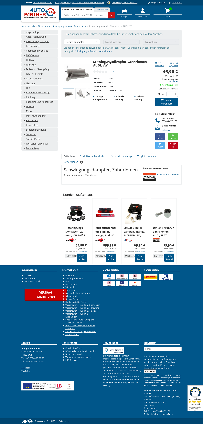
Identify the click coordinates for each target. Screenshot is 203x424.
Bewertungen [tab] (73, 162)
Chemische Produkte (36, 50)
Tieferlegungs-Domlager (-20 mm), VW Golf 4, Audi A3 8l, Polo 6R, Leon (75, 232)
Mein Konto (30, 278)
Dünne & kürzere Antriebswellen (80, 351)
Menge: (161, 94)
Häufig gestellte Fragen (76, 302)
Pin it (173, 145)
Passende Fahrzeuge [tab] (122, 156)
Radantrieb (31, 120)
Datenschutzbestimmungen (162, 385)
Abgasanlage (32, 32)
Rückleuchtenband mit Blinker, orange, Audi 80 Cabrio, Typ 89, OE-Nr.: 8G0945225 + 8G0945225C (105, 232)
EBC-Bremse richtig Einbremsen (80, 331)
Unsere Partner (72, 299)
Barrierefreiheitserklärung (77, 293)
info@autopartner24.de (32, 361)
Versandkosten (173, 81)
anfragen (166, 130)
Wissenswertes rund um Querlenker (82, 305)
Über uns (69, 275)
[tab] (77, 9)
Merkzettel (175, 2)
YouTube (25, 371)
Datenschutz (71, 284)
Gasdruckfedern (33, 78)
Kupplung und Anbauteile (38, 101)
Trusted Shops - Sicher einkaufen (124, 2)
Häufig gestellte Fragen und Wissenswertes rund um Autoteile (79, 2)
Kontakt (28, 275)
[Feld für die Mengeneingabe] (172, 94)
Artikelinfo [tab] (69, 156)
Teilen (160, 137)
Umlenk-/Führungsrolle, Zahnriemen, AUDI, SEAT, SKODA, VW (163, 232)
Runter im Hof (72, 334)
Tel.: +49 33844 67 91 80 (42, 2)
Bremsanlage (32, 46)
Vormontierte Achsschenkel (78, 357)
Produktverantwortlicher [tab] (93, 156)
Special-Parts (32, 139)
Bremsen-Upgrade (74, 354)
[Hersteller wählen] (82, 42)
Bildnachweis (71, 296)
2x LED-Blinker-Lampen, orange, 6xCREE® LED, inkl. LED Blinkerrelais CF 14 (134, 232)
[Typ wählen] (161, 42)
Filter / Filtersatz (33, 74)
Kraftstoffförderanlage (37, 92)
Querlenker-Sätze (73, 348)
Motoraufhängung (35, 115)
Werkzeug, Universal (36, 143)
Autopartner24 (28, 26)
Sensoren (30, 134)
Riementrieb (44, 26)
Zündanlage (31, 148)
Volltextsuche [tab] (102, 9)
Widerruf (69, 287)
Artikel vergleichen (173, 64)
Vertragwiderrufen (46, 295)
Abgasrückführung (35, 36)
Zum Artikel (81, 257)
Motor (28, 111)
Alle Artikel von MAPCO (168, 174)
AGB (67, 281)
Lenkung (29, 106)
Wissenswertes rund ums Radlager (81, 310)
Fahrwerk (30, 64)
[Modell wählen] (121, 42)
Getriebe (29, 83)
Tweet (160, 145)
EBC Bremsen (71, 360)
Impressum (70, 290)
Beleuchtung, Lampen (36, 41)
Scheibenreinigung (35, 129)
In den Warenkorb (167, 102)
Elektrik (29, 60)
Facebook (25, 367)
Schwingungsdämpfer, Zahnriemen (69, 26)
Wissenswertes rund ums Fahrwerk (82, 308)
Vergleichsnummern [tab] (148, 156)
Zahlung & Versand (74, 278)
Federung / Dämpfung (36, 69)
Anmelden (150, 371)
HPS (27, 87)
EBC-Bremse (31, 55)
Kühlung (29, 97)
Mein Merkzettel (32, 281)
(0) (113, 71)
